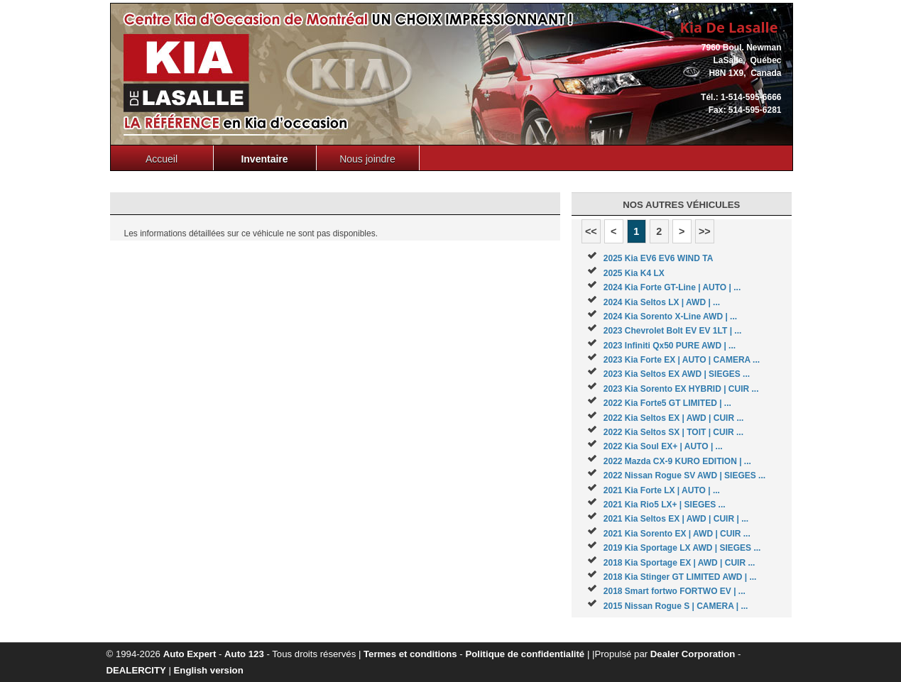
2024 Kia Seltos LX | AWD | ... (662, 302)
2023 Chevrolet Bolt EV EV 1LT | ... (673, 331)
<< (591, 231)
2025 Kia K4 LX (634, 273)
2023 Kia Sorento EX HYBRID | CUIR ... (681, 389)
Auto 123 (244, 654)
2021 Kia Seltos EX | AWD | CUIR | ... (676, 519)
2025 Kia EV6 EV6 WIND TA (659, 258)
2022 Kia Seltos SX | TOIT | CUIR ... (673, 432)
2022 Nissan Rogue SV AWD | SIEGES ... (684, 475)
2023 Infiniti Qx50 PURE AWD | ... (670, 346)
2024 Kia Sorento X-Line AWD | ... (670, 316)
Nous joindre (367, 159)
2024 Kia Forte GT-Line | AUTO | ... (672, 287)
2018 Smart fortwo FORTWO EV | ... (675, 591)
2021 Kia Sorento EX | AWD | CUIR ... (677, 534)
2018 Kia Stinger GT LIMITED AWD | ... (680, 577)
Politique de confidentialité (524, 654)
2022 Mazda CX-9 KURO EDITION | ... (677, 461)
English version (209, 670)
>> (705, 231)
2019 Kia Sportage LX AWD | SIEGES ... (682, 548)
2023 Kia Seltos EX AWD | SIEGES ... (677, 374)
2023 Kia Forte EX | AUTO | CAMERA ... (682, 360)
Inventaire (264, 159)
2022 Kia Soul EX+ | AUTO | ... (663, 446)
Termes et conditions (410, 654)
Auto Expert (190, 654)
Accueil (162, 159)
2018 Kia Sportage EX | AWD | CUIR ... (679, 563)
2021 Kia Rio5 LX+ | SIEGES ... (665, 505)
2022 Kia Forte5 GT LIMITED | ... (667, 403)
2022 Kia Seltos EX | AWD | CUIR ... (674, 418)
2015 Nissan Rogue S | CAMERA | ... (676, 606)
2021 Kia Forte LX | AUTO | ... (662, 490)
